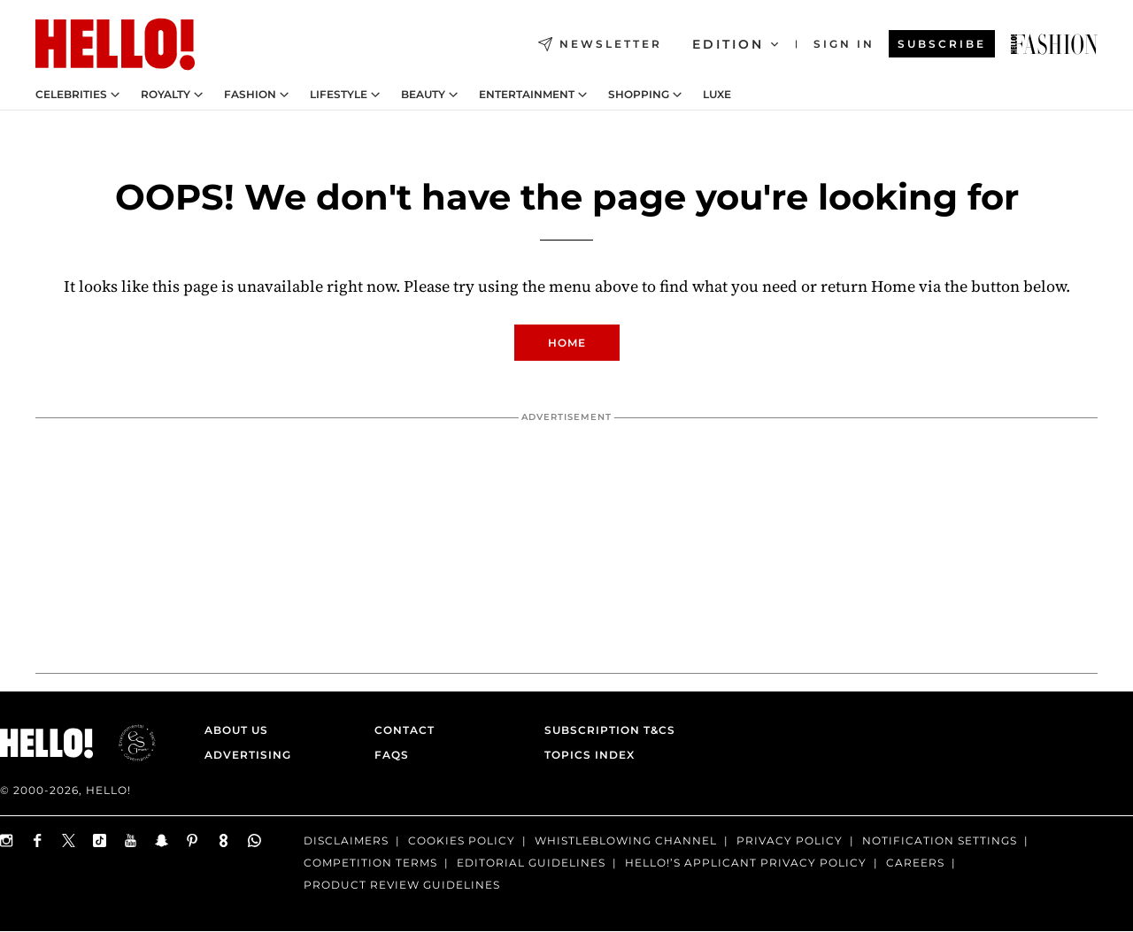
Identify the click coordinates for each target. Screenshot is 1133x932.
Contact (404, 730)
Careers (915, 862)
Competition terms (370, 862)
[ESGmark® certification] (126, 743)
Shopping (638, 94)
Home (567, 342)
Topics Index (589, 754)
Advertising (247, 754)
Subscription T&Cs (604, 730)
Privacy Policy (789, 840)
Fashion (250, 94)
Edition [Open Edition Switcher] (735, 44)
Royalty (165, 94)
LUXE (717, 94)
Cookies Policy (461, 840)
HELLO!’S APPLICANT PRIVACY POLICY (746, 862)
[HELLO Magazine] (115, 44)
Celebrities (71, 94)
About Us (236, 730)
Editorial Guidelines (531, 862)
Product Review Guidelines (402, 884)
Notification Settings (939, 840)
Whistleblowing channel (626, 840)
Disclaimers (346, 840)
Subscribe (942, 43)
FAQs (391, 754)
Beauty (423, 94)
